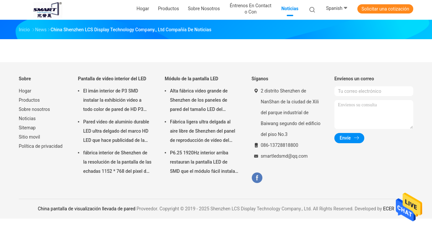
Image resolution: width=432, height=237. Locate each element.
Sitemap (27, 127)
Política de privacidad (40, 146)
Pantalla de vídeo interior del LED (112, 78)
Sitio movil (29, 137)
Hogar (25, 90)
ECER (388, 208)
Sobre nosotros (34, 109)
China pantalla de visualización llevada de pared (86, 208)
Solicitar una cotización (385, 9)
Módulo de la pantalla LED (191, 78)
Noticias (27, 118)
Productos (29, 100)
